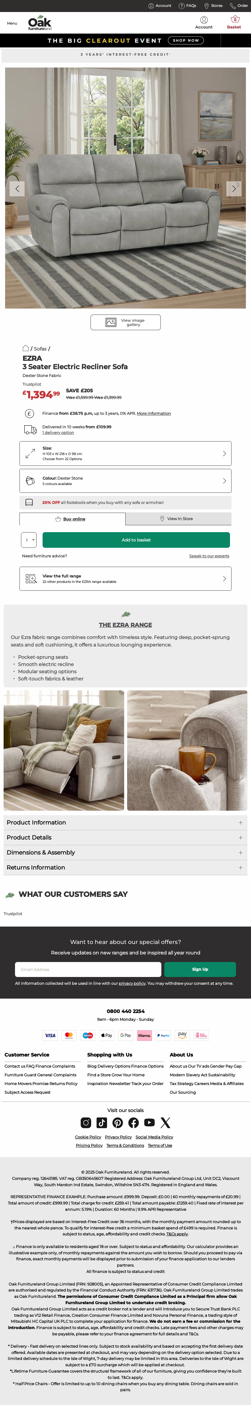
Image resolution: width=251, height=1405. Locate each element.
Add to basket (136, 540)
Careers (201, 1083)
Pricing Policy (89, 1145)
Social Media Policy (154, 1137)
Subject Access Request (27, 1092)
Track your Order (147, 1083)
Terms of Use (160, 1145)
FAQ (30, 1066)
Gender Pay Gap (226, 1066)
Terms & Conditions (125, 1145)
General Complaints (56, 1074)
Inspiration (97, 1083)
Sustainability (221, 1074)
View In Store (176, 519)
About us (178, 1066)
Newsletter (119, 1083)
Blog (92, 1066)
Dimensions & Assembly (41, 852)
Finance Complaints (55, 1066)
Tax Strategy (181, 1083)
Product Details (29, 837)
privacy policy (132, 983)
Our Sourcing (183, 1092)
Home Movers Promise (26, 1083)
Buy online (70, 519)
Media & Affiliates (227, 1083)
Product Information (36, 822)
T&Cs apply (177, 1234)
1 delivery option (58, 432)
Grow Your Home (128, 1074)
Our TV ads (198, 1066)
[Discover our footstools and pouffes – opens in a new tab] (103, 502)
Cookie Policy (88, 1137)
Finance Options (147, 1066)
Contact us (14, 1066)
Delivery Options (113, 1066)
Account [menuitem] (204, 22)
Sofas (40, 349)
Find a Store (99, 1074)
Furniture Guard (20, 1074)
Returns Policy (63, 1083)
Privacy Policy (118, 1137)
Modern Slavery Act (188, 1074)
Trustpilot (31, 384)
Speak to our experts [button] (209, 555)
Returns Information (36, 867)
